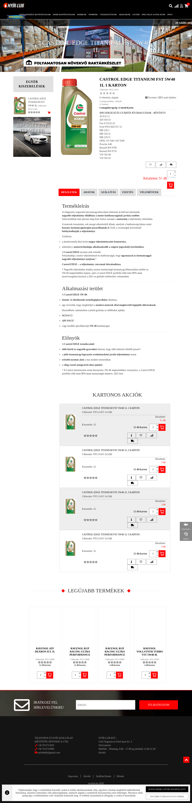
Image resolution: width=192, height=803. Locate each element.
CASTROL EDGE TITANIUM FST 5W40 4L (37, 102)
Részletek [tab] (69, 192)
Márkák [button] (81, 14)
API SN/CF (105, 120)
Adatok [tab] (89, 192)
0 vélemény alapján (109, 97)
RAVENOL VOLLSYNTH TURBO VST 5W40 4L (150, 651)
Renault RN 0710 (108, 151)
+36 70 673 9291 (46, 745)
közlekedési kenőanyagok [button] (35, 14)
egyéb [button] (136, 14)
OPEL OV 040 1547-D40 (112, 140)
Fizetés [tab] (127, 192)
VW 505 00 (105, 154)
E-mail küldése (167, 97)
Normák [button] (93, 14)
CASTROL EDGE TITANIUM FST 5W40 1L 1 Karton (111, 408)
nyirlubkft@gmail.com (47, 752)
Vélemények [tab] (149, 192)
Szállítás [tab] (108, 192)
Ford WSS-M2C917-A (111, 127)
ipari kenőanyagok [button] (64, 14)
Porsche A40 (106, 144)
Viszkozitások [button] (108, 14)
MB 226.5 (105, 130)
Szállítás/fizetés (103, 776)
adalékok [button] (124, 14)
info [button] (169, 14)
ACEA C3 (105, 116)
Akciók (87, 776)
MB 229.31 (105, 133)
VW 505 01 (105, 158)
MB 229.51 (105, 137)
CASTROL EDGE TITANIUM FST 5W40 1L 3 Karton (111, 492)
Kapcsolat (73, 776)
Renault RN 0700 (108, 147)
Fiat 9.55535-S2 (107, 123)
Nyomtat (151, 97)
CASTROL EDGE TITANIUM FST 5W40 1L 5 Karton (111, 534)
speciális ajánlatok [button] (153, 14)
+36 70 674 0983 (46, 749)
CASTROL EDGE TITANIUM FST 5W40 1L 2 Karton (111, 450)
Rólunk (120, 776)
